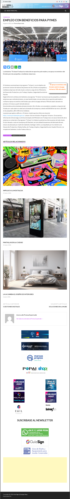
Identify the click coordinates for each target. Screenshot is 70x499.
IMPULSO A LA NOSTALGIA (13, 190)
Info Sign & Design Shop (20, 494)
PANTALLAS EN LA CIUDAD (13, 242)
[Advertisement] (35, 470)
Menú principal (12, 10)
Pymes (23, 135)
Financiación (16, 135)
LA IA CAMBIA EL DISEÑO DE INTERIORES (18, 294)
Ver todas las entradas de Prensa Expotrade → (29, 319)
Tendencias (6, 17)
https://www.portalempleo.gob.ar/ (14, 115)
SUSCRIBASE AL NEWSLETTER (35, 420)
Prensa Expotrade (19, 23)
